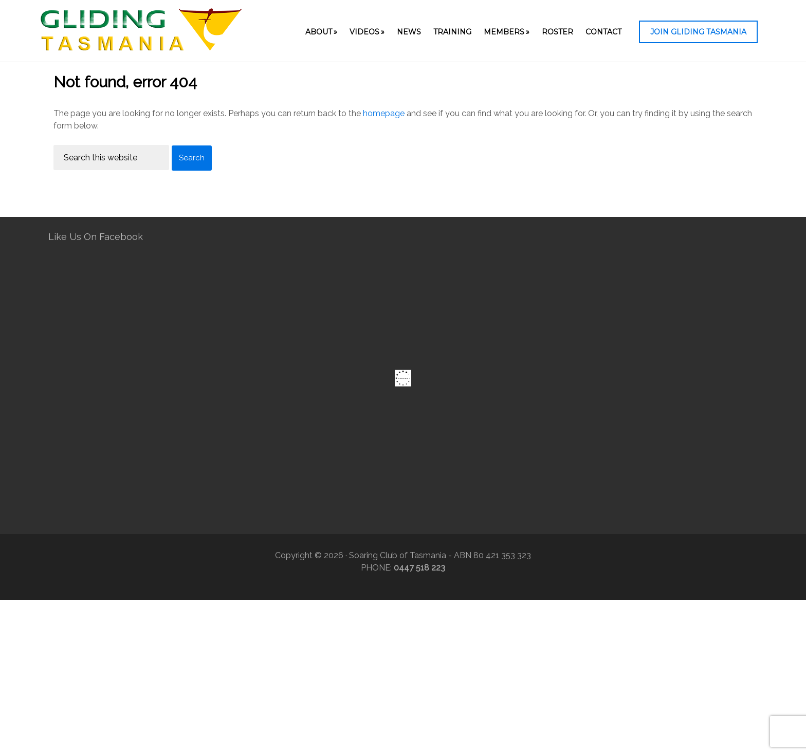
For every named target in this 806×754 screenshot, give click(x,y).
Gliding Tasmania (141, 33)
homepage (384, 113)
